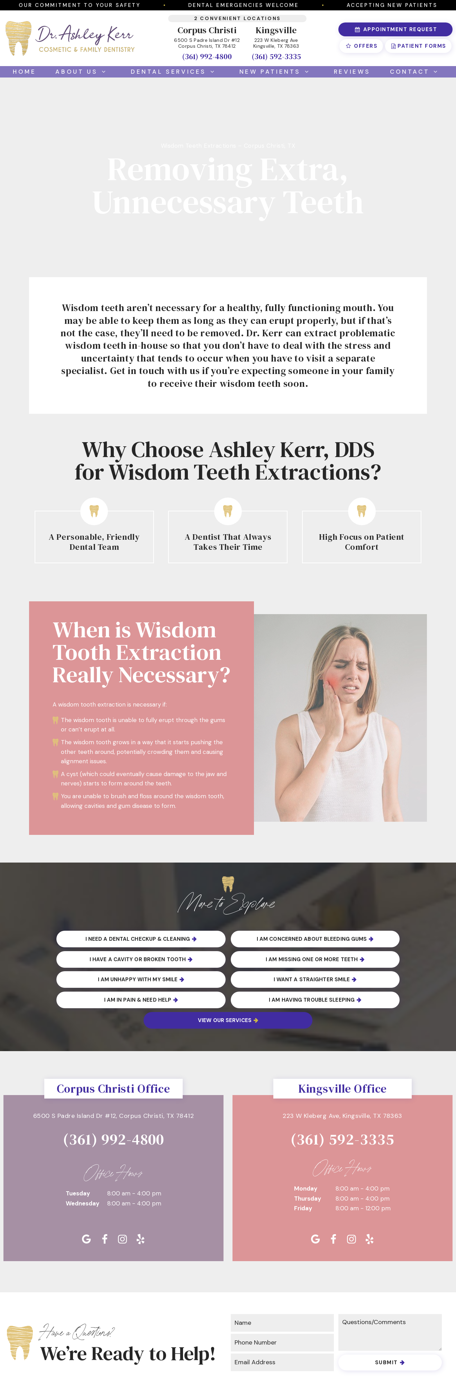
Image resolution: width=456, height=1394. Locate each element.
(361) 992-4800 (207, 56)
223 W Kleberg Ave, (342, 1075)
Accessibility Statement (242, 1373)
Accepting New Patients (392, 5)
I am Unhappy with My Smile (224, 959)
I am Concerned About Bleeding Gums (224, 939)
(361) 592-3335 (276, 56)
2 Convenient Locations (237, 18)
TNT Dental (404, 1373)
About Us (83, 71)
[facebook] (104, 1198)
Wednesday (82, 1162)
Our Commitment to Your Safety (79, 5)
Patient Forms (418, 46)
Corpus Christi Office (113, 1047)
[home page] (70, 38)
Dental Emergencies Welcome (243, 5)
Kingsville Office (342, 1047)
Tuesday (78, 1152)
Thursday (307, 1157)
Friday (303, 1167)
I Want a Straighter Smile (358, 959)
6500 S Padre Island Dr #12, (113, 1075)
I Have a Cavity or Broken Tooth (360, 939)
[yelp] (140, 1198)
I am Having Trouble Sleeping (224, 979)
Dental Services (175, 71)
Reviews (352, 71)
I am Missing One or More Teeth (91, 959)
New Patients (276, 71)
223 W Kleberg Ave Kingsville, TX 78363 (276, 43)
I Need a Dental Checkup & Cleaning (89, 939)
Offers (361, 46)
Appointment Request (395, 29)
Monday (305, 1147)
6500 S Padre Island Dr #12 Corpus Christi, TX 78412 (207, 43)
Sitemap (127, 1373)
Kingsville (276, 30)
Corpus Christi (207, 30)
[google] (86, 1198)
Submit (386, 1321)
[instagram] (122, 1198)
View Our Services (357, 979)
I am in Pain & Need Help (91, 979)
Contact (416, 71)
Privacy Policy (172, 1373)
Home (24, 71)
